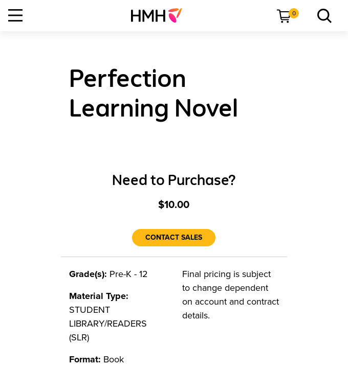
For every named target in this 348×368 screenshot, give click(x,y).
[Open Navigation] (15, 15)
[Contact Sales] (173, 237)
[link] (160, 15)
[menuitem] (160, 15)
